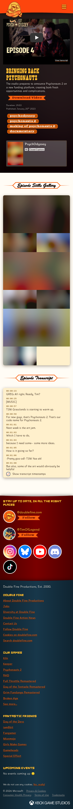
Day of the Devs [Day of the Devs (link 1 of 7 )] (13, 721)
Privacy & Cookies (36, 790)
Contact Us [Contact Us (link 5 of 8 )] (10, 623)
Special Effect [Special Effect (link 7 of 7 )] (12, 755)
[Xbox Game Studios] (49, 803)
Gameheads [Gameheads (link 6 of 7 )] (10, 750)
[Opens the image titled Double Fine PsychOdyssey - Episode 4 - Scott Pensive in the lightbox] (20, 242)
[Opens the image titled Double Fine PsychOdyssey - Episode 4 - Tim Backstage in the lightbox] (53, 299)
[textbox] (36, 429)
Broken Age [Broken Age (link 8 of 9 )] (10, 698)
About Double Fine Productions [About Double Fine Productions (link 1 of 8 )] (23, 600)
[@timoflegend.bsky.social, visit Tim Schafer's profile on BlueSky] (34, 534)
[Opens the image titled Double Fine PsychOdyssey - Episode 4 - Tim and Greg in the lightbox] (20, 299)
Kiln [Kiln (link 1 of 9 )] (5, 658)
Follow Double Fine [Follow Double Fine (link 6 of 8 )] (15, 629)
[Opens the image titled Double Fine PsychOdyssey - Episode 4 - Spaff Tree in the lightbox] (36, 214)
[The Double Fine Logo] (14, 9)
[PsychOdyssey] (36, 153)
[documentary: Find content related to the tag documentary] (22, 131)
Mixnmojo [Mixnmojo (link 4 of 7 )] (9, 738)
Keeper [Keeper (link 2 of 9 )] (7, 663)
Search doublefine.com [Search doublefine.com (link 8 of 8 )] (17, 640)
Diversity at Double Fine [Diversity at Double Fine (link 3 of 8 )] (19, 612)
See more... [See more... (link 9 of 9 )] (10, 704)
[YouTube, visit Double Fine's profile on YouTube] (40, 551)
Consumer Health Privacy (17, 795)
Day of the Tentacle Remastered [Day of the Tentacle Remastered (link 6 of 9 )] (24, 686)
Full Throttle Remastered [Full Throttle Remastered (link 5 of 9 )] (19, 681)
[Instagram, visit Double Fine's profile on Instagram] (10, 551)
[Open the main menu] (63, 6)
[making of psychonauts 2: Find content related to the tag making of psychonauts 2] (32, 126)
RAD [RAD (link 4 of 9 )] (6, 675)
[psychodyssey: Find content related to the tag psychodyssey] (22, 116)
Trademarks (58, 795)
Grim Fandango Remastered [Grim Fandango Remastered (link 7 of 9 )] (21, 692)
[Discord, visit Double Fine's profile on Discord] (55, 551)
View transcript (61, 60)
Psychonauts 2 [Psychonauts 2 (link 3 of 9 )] (12, 669)
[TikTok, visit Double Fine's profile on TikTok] (10, 567)
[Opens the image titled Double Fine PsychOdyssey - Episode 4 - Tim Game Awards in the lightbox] (20, 356)
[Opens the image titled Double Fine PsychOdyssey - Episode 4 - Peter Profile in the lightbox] (53, 242)
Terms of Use (41, 795)
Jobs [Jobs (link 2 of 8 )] (6, 606)
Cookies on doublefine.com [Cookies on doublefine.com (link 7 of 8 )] (20, 634)
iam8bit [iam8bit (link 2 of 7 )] (8, 727)
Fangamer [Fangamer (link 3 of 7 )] (9, 733)
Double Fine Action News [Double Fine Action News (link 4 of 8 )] (19, 617)
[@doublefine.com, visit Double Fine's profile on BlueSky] (34, 516)
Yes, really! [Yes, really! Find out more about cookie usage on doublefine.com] (39, 784)
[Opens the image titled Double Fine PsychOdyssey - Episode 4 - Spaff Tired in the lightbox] (36, 271)
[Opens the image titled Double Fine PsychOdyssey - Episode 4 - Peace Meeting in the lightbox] (36, 328)
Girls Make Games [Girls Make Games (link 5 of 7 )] (14, 744)
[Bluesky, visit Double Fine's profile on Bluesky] (25, 551)
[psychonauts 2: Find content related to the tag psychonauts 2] (23, 121)
